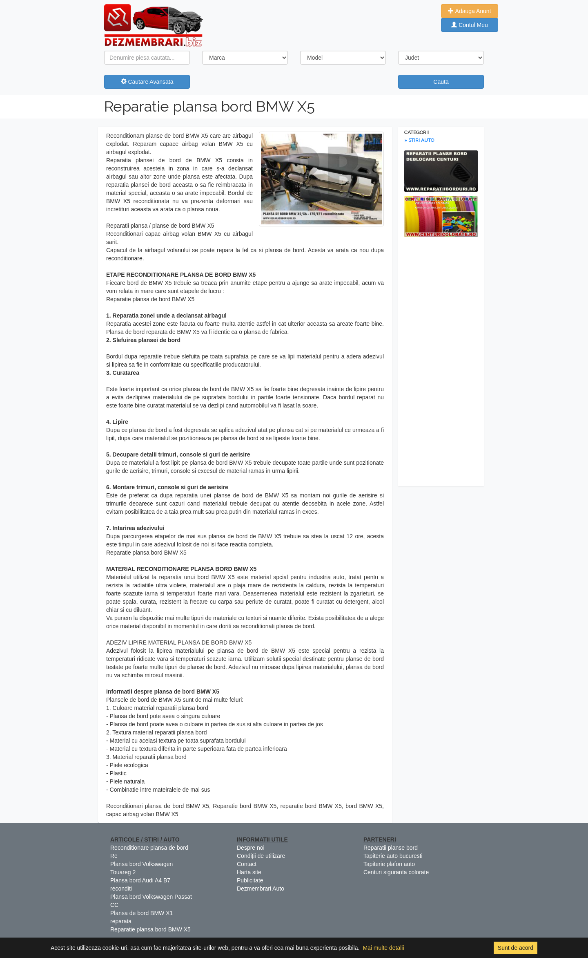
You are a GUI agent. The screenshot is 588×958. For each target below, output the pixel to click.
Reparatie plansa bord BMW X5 (209, 106)
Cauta (440, 81)
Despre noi (251, 847)
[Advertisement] (441, 363)
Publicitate (250, 880)
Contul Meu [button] (469, 25)
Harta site (249, 872)
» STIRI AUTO (419, 140)
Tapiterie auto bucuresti (393, 856)
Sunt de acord (515, 948)
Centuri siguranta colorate (396, 872)
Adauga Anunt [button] (469, 11)
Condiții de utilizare (261, 856)
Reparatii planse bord (390, 847)
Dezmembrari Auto (260, 888)
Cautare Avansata (147, 81)
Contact (246, 864)
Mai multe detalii (383, 948)
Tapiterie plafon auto (389, 864)
